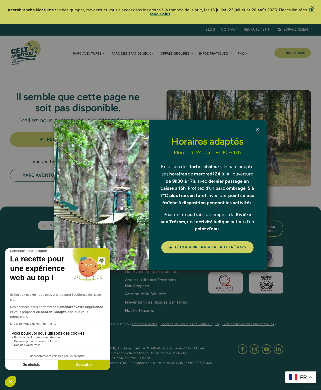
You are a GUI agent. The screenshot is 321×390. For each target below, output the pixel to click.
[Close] (257, 130)
